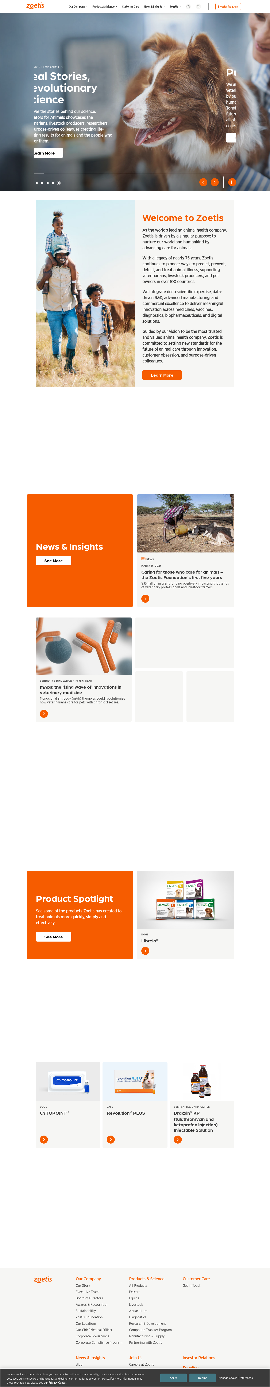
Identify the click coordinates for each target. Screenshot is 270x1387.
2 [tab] (42, 183)
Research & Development (147, 1324)
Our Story (83, 1286)
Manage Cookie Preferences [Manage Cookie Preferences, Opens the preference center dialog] (235, 1377)
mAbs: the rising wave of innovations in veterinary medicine (80, 691)
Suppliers (191, 1367)
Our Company (77, 6)
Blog (79, 1365)
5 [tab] (59, 183)
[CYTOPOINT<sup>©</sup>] (68, 1083)
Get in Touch (192, 1286)
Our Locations (86, 1324)
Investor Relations (228, 6)
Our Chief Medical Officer (94, 1330)
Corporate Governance (92, 1336)
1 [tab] (37, 183)
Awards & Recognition (92, 1305)
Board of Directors (89, 1298)
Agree (173, 1377)
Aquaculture (138, 1311)
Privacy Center (57, 1382)
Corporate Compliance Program (99, 1343)
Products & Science (103, 6)
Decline (202, 1377)
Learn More (53, 152)
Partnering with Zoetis (145, 1343)
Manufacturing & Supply (147, 1336)
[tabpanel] (135, 112)
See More (53, 562)
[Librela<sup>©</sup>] (185, 902)
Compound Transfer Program (150, 1330)
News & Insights (153, 6)
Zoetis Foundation (89, 1317)
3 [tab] (48, 183)
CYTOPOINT (54, 1115)
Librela (150, 942)
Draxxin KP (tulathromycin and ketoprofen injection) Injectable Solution (196, 1123)
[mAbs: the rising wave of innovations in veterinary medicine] (84, 648)
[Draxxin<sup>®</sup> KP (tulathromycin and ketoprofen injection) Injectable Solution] (202, 1083)
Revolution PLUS (126, 1115)
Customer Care (130, 6)
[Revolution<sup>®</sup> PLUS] (135, 1083)
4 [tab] (53, 183)
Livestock (136, 1305)
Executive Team (87, 1292)
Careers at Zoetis (141, 1365)
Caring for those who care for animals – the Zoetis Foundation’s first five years (182, 576)
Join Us (174, 6)
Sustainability (86, 1311)
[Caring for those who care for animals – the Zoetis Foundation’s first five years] (185, 525)
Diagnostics (137, 1317)
